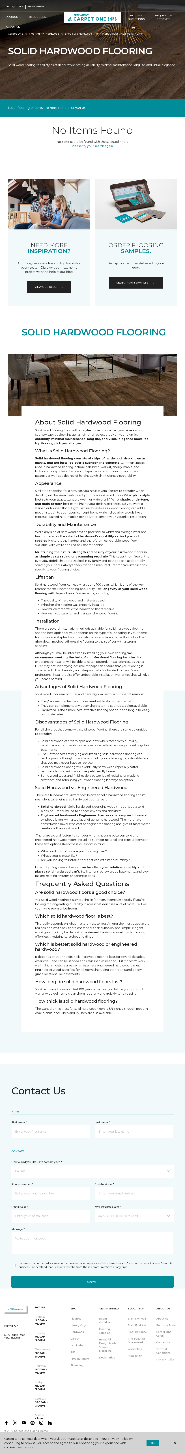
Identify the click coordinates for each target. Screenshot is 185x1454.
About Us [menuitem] (162, 1318)
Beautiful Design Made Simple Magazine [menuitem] (107, 1345)
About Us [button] (13, 26)
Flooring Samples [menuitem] (104, 1331)
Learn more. (25, 1447)
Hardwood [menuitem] (77, 1332)
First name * (19, 1122)
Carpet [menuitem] (74, 1338)
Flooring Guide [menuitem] (137, 1332)
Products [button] (13, 17)
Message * (17, 1229)
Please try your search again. (92, 146)
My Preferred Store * (108, 1206)
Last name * (102, 1122)
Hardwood (52, 33)
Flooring (34, 33)
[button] (126, 28)
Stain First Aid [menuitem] (137, 1325)
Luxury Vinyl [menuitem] (78, 1325)
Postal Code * (19, 1206)
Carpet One (15, 33)
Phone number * (22, 1184)
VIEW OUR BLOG (49, 287)
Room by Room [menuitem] (166, 1325)
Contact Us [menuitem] (163, 1342)
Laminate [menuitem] (76, 1345)
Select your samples (135, 282)
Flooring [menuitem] (75, 1318)
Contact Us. (78, 108)
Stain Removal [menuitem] (137, 1318)
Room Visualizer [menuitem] (105, 1320)
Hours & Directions (136, 17)
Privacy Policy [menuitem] (165, 1359)
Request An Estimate (163, 17)
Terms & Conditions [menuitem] (163, 1351)
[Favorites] (133, 28)
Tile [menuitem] (72, 1352)
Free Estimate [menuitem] (79, 1358)
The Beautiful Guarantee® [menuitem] (136, 1340)
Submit (92, 1281)
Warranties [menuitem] (135, 1349)
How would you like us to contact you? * (36, 1162)
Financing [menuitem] (76, 1365)
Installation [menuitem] (135, 1355)
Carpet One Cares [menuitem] (163, 1333)
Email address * (104, 1184)
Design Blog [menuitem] (107, 1357)
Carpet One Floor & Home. (31, 1431)
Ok (153, 1443)
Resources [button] (37, 17)
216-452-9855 (35, 6)
